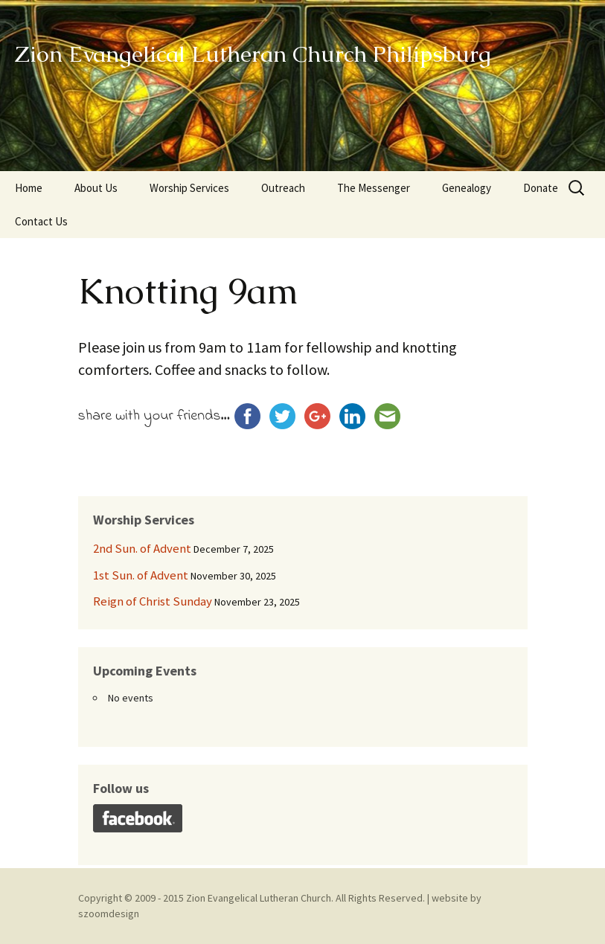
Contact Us (41, 221)
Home (28, 188)
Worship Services (189, 188)
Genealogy (466, 188)
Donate (540, 188)
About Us (96, 188)
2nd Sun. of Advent (142, 548)
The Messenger (373, 188)
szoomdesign (108, 913)
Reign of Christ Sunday (152, 601)
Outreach (283, 188)
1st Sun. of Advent (140, 575)
